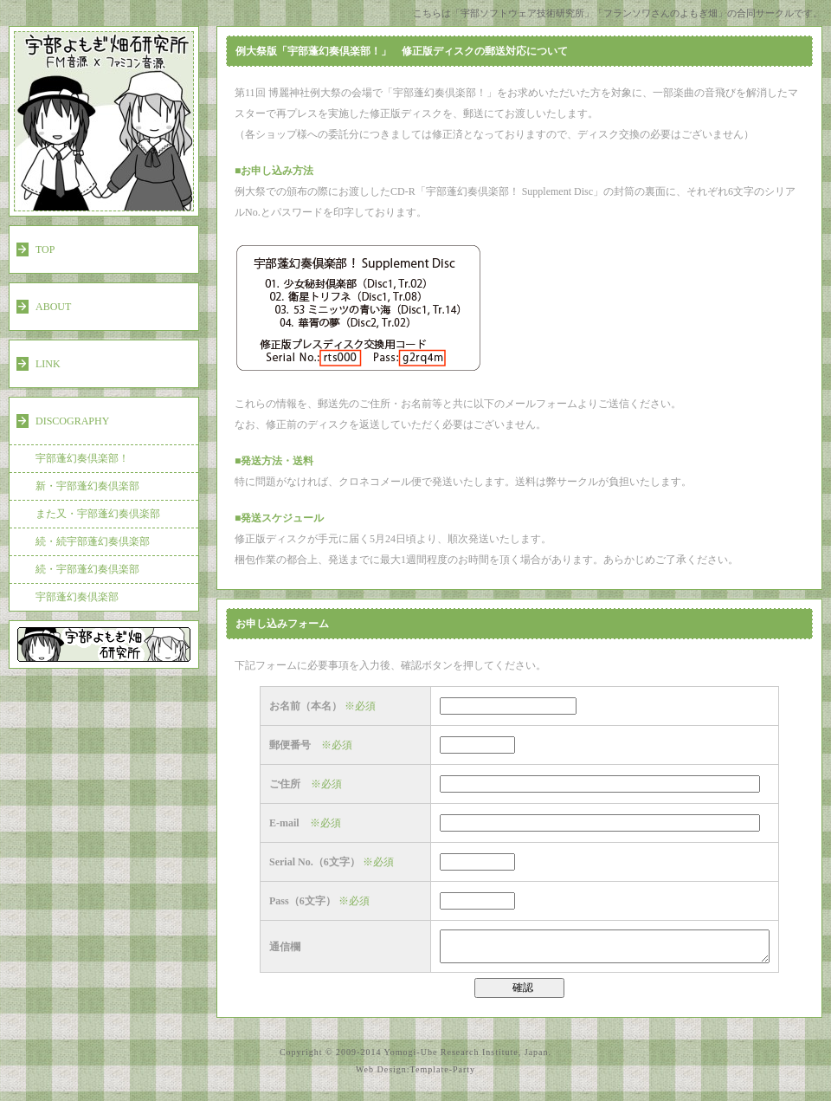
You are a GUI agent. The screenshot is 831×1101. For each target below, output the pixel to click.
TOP (45, 249)
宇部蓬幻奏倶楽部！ (82, 458)
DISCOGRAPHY (72, 421)
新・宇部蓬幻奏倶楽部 (87, 486)
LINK (48, 364)
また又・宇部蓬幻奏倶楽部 (97, 514)
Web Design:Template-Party (415, 1074)
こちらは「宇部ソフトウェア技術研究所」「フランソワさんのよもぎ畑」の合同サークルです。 (617, 13)
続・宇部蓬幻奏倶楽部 (87, 569)
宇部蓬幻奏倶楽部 (77, 597)
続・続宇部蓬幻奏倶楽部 (92, 541)
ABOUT (53, 307)
